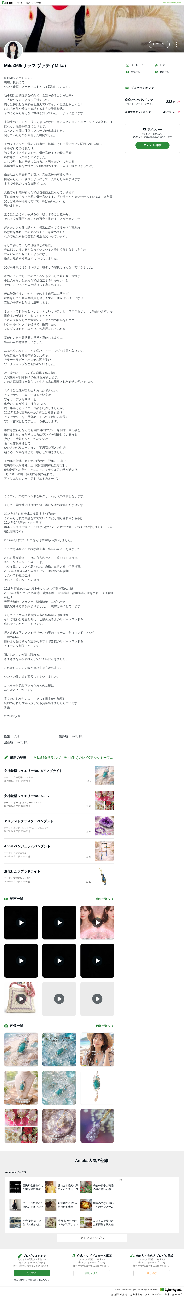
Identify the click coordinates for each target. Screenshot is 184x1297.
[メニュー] (176, 45)
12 (88, 882)
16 (88, 831)
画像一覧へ (105, 1026)
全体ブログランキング (138, 112)
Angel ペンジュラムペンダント (27, 846)
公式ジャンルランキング (139, 99)
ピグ (160, 65)
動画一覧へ (105, 899)
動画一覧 (162, 72)
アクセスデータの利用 (157, 1294)
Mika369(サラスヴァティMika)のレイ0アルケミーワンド (75, 757)
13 (88, 806)
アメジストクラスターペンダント (29, 821)
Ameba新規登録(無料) (172, 2)
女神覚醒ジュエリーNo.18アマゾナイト (33, 771)
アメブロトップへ (92, 1237)
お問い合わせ (119, 1294)
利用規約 (136, 1294)
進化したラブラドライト (22, 871)
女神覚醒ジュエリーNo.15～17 (27, 796)
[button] (159, 44)
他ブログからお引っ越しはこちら (30, 1279)
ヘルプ (177, 1294)
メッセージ (134, 65)
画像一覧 (133, 72)
